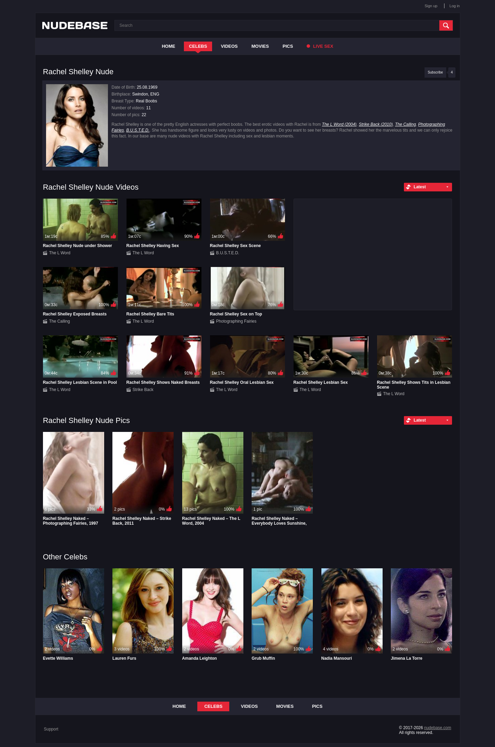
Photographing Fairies (236, 321)
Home (168, 46)
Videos (229, 46)
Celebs (198, 46)
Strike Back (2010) (376, 124)
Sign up (431, 6)
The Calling (405, 124)
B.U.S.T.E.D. (138, 130)
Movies (260, 46)
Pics (288, 46)
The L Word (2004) (339, 124)
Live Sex (320, 46)
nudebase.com (437, 727)
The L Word (59, 252)
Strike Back (143, 389)
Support (51, 729)
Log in (455, 6)
